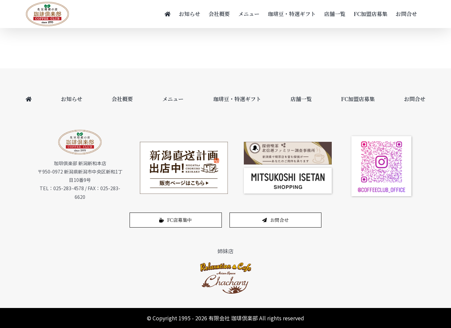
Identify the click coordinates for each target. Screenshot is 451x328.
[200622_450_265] (184, 144)
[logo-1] (226, 264)
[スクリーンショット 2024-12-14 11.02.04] (288, 171)
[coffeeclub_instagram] (381, 139)
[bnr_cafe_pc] (288, 144)
